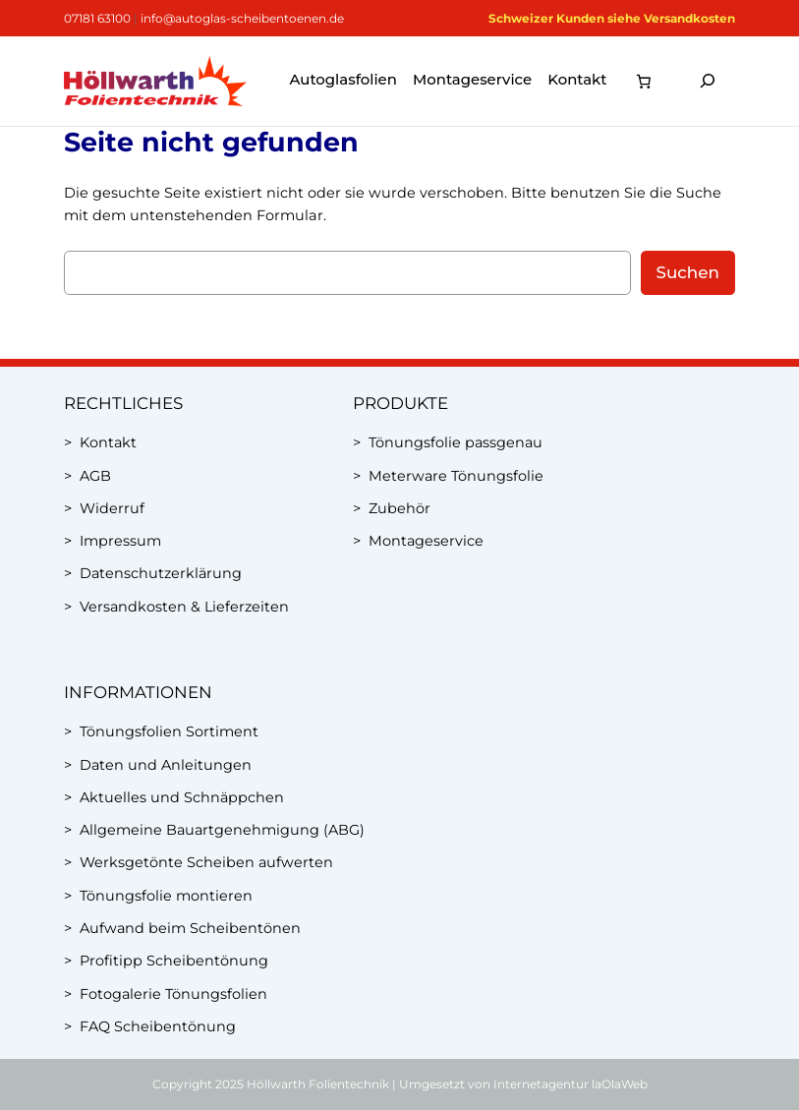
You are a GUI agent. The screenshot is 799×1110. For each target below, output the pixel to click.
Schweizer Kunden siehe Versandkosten (611, 18)
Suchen (687, 272)
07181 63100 (97, 18)
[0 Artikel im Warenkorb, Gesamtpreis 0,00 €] (643, 80)
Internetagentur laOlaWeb (570, 1084)
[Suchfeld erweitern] (707, 81)
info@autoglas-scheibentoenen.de (242, 18)
